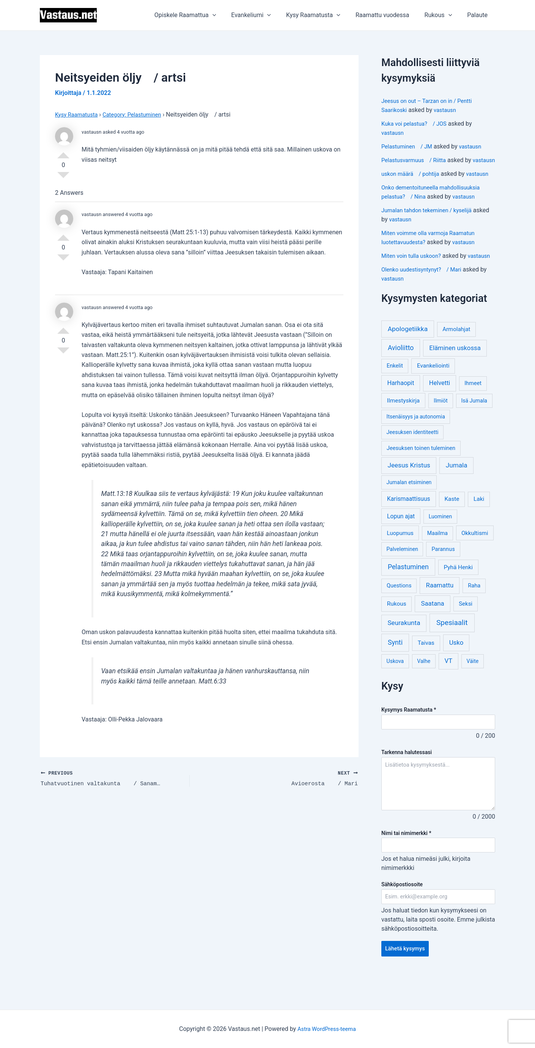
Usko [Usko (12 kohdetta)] (456, 670)
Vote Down (63, 178)
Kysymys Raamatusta (408, 737)
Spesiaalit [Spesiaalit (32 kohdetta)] (452, 650)
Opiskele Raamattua (202, 15)
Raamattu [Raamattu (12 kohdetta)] (440, 612)
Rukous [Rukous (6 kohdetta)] (396, 631)
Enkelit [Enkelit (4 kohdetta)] (395, 393)
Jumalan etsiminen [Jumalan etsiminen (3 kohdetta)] (409, 510)
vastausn (448, 110)
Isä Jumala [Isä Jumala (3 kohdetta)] (474, 428)
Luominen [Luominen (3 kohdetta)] (440, 544)
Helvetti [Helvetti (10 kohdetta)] (439, 410)
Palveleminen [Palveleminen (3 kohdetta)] (402, 576)
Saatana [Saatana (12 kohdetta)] (432, 630)
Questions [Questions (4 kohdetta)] (399, 613)
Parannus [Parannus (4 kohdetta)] (443, 576)
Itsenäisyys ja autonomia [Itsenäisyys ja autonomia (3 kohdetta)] (416, 444)
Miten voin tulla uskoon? (414, 274)
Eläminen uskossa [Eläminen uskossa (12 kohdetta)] (454, 375)
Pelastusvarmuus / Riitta (416, 160)
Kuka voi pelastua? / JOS (417, 123)
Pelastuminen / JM (409, 146)
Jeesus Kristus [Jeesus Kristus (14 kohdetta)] (408, 492)
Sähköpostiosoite (402, 913)
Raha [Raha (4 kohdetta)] (474, 613)
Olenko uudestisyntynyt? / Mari (425, 296)
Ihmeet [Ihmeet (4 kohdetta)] (473, 410)
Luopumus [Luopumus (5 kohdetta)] (400, 560)
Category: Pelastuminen (139, 114)
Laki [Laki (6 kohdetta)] (479, 526)
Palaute (479, 15)
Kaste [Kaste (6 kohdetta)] (451, 526)
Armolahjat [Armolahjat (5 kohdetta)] (456, 356)
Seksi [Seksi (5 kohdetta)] (465, 631)
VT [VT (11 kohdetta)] (448, 688)
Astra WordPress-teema (327, 1028)
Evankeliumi (265, 15)
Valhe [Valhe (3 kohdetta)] (423, 688)
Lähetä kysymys (407, 978)
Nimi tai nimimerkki (406, 861)
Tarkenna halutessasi (406, 780)
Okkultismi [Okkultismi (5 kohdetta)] (474, 560)
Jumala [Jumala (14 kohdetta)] (456, 492)
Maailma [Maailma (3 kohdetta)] (437, 560)
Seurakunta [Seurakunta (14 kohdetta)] (403, 650)
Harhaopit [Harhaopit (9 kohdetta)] (400, 410)
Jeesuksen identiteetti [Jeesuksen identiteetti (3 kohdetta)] (413, 459)
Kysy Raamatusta (324, 15)
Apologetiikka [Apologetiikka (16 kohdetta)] (408, 356)
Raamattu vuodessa (390, 15)
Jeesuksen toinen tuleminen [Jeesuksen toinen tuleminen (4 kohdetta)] (421, 475)
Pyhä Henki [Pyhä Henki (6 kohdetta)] (458, 594)
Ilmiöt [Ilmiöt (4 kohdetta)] (441, 428)
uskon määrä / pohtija (413, 182)
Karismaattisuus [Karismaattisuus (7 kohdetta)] (408, 526)
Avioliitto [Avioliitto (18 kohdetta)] (401, 375)
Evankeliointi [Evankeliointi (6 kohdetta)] (433, 393)
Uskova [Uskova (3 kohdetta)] (395, 688)
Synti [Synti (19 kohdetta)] (395, 670)
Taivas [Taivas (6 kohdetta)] (426, 670)
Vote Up (63, 152)
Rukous (443, 15)
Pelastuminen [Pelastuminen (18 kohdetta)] (408, 594)
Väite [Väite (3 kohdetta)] (473, 688)
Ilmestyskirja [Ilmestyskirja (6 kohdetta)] (403, 428)
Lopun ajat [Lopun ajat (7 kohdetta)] (401, 543)
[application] (229, 15)
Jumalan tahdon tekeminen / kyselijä (430, 228)
